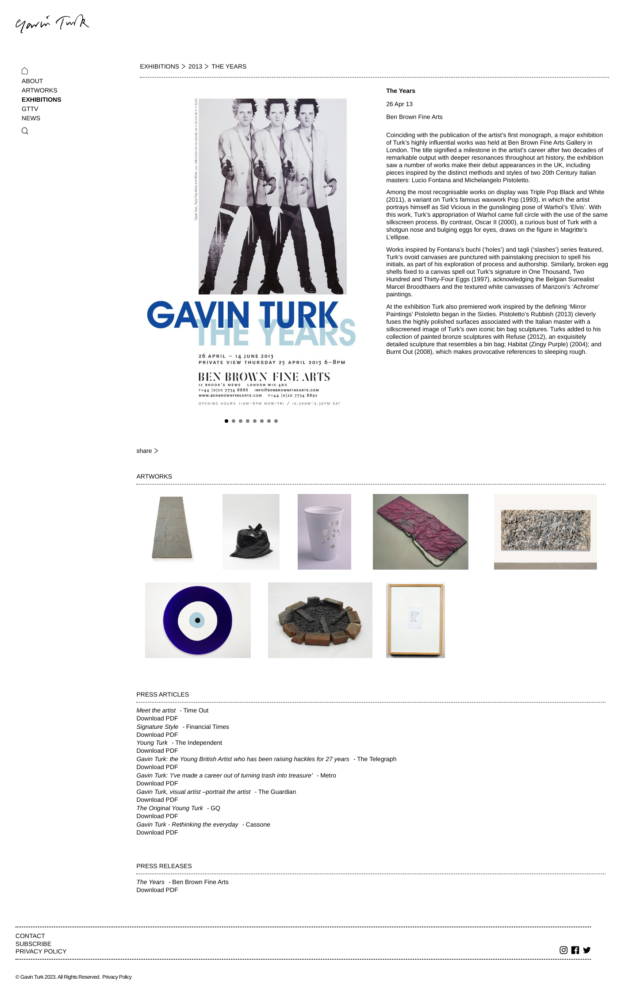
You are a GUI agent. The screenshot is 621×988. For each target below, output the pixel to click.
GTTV (30, 108)
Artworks (40, 90)
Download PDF (157, 718)
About (32, 80)
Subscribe (33, 943)
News (31, 118)
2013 (195, 66)
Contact (30, 935)
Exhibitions (41, 99)
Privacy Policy (40, 951)
